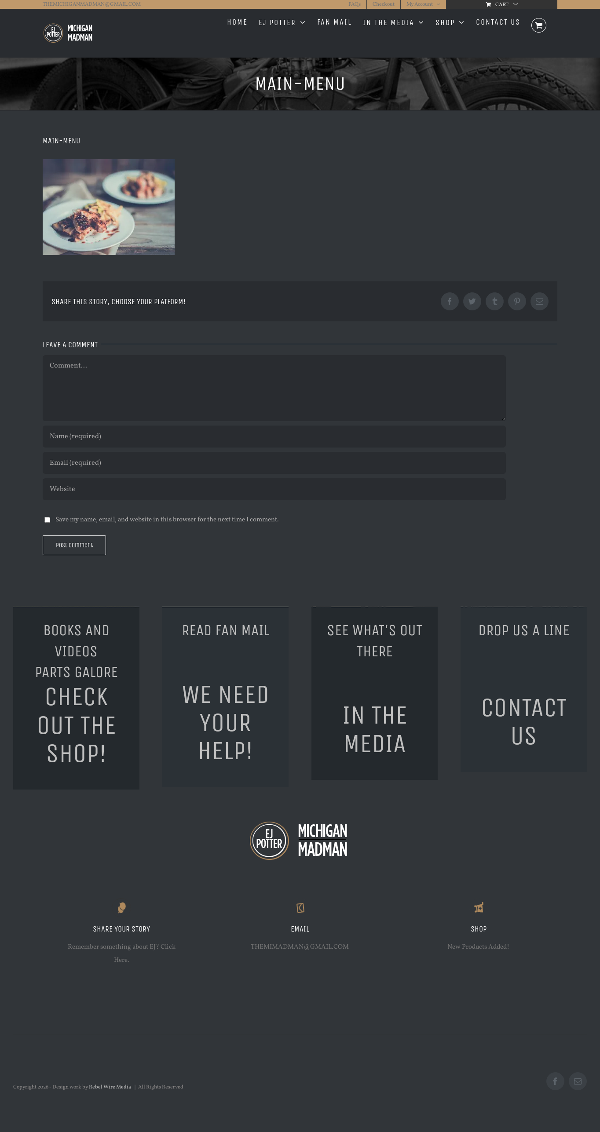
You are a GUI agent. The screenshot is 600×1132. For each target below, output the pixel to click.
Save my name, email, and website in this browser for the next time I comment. (167, 519)
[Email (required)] (274, 463)
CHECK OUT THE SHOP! (76, 724)
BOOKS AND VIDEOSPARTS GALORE (76, 651)
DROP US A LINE (524, 630)
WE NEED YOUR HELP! (225, 722)
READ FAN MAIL (225, 630)
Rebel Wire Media (110, 1087)
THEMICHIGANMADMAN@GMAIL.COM (92, 4)
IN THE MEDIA (374, 729)
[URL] (274, 489)
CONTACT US (524, 721)
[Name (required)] (274, 437)
